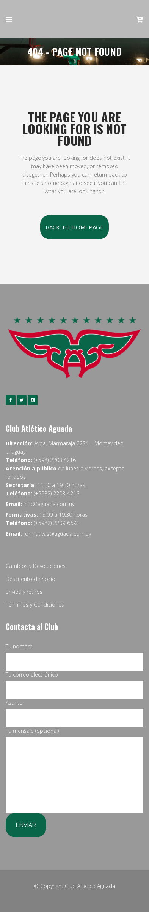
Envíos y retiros (24, 591)
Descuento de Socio (30, 578)
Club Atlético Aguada (90, 886)
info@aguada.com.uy (49, 504)
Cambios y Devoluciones (36, 566)
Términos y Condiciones (35, 604)
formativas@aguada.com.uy (57, 533)
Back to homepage (74, 227)
